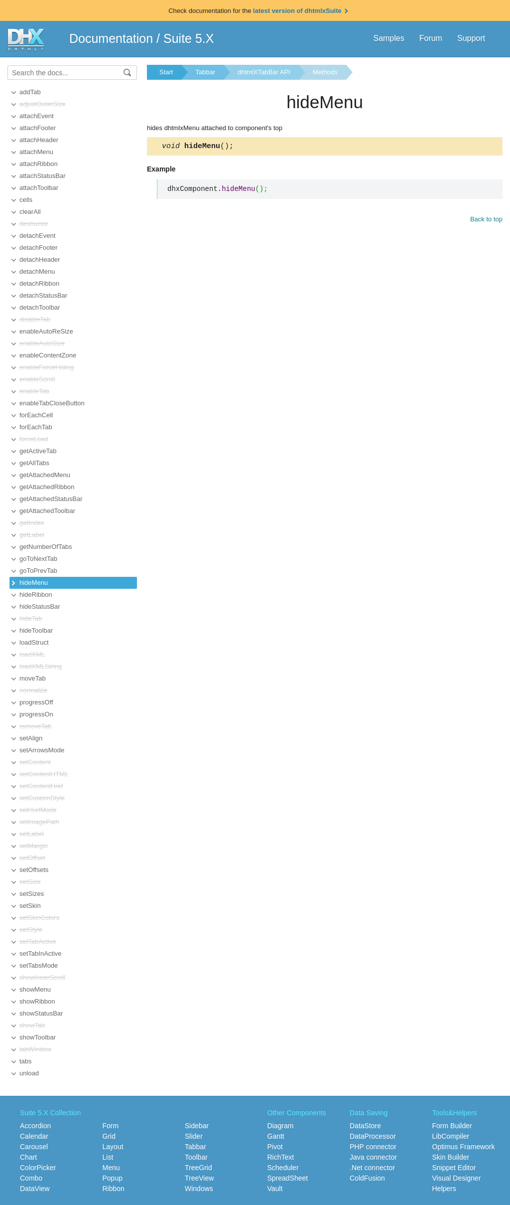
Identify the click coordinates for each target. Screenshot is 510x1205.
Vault (275, 1189)
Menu (111, 1168)
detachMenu (37, 271)
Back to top (486, 220)
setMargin (33, 846)
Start (166, 72)
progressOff (36, 702)
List (108, 1157)
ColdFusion (367, 1178)
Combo (31, 1178)
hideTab (30, 618)
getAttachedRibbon (47, 487)
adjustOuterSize (42, 104)
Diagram (280, 1126)
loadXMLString (40, 666)
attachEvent (36, 116)
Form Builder (452, 1126)
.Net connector (372, 1168)
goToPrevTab (38, 570)
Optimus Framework (463, 1147)
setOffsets (33, 869)
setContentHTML (43, 774)
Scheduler (283, 1168)
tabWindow (35, 1049)
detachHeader (39, 259)
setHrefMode (37, 810)
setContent (35, 762)
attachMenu (36, 152)
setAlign (30, 738)
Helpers (444, 1189)
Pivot (275, 1147)
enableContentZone (47, 355)
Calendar (34, 1136)
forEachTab (35, 427)
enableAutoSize (42, 343)
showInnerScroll (42, 977)
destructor (33, 223)
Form (111, 1126)
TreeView (199, 1178)
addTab (30, 92)
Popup (113, 1178)
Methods (325, 72)
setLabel (31, 834)
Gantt (275, 1136)
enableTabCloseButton (52, 403)
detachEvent (37, 235)
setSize (30, 881)
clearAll (30, 211)
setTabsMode (38, 965)
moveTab (32, 678)
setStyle (30, 929)
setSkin (30, 905)
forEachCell (36, 415)
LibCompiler (451, 1136)
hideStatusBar (39, 606)
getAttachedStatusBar (50, 499)
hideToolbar (36, 630)
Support (471, 38)
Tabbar (205, 72)
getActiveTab (37, 451)
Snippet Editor (454, 1168)
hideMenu (33, 582)
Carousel (34, 1147)
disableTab (34, 319)
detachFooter (38, 247)
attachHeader (38, 140)
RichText (280, 1157)
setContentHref (41, 786)
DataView (35, 1189)
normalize (33, 690)
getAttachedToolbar (47, 511)
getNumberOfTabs (45, 546)
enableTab (34, 391)
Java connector (373, 1157)
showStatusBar (41, 1013)
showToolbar (37, 1037)
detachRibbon (39, 283)
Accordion (35, 1126)
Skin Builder (451, 1157)
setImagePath (39, 822)
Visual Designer (456, 1178)
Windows (199, 1189)
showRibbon (37, 1001)
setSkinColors (39, 917)
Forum (430, 38)
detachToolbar (39, 307)
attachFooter (37, 128)
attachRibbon (38, 164)
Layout (113, 1147)
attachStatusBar (42, 175)
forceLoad (33, 439)
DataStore (365, 1126)
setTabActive (37, 941)
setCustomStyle (42, 798)
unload (29, 1073)
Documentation (111, 38)
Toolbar (196, 1157)
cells (25, 199)
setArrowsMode (41, 750)
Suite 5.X (188, 38)
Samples (388, 38)
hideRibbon (35, 594)
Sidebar (197, 1126)
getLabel (31, 534)
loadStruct (34, 642)
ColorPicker (38, 1168)
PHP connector (373, 1147)
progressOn (36, 714)
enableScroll (37, 379)
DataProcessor (373, 1136)
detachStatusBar (43, 295)
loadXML (32, 654)
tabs (25, 1061)
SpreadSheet (287, 1178)
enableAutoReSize (46, 331)
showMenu (35, 989)
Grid (109, 1136)
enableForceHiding (46, 367)
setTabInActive (40, 953)
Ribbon (114, 1189)
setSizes (31, 893)
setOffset (32, 857)
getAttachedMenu (44, 475)
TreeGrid (198, 1168)
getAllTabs (34, 463)
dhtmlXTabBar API (264, 72)
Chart (28, 1157)
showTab (32, 1025)
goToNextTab (38, 558)
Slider (194, 1136)
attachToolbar (38, 187)
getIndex (31, 522)
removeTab (35, 726)
